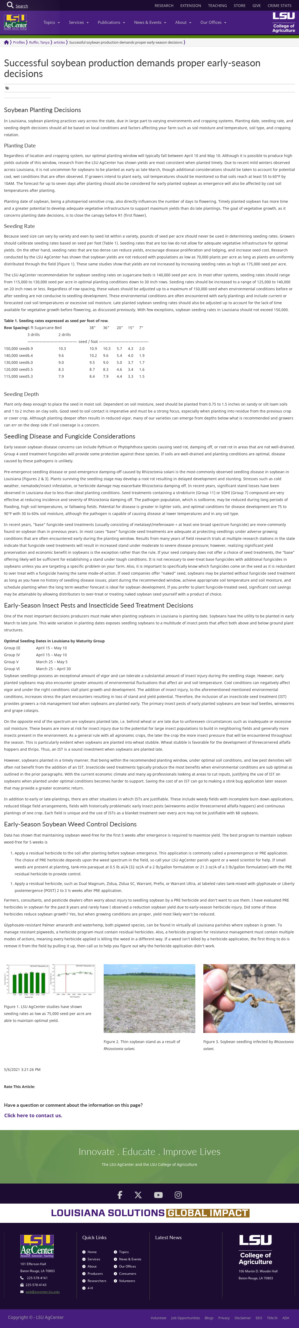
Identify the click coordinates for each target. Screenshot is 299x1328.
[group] (8, 88)
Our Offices (213, 22)
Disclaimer (243, 1317)
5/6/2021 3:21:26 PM (22, 1069)
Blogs (209, 1317)
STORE (240, 5)
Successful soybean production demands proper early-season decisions (125, 42)
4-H (87, 1288)
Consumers (125, 1273)
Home (89, 1252)
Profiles (19, 42)
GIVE (257, 5)
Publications (111, 22)
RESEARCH (164, 5)
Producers (92, 1273)
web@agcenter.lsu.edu (43, 1291)
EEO (259, 1317)
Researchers (94, 1281)
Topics (52, 22)
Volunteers (124, 1281)
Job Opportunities (185, 1317)
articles (59, 42)
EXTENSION (190, 5)
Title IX (272, 1317)
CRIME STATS (280, 5)
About (183, 22)
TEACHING (217, 5)
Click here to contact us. (33, 1115)
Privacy (224, 1317)
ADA (285, 1317)
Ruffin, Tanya (39, 42)
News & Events (150, 22)
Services (79, 22)
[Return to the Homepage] (6, 42)
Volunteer (158, 1317)
